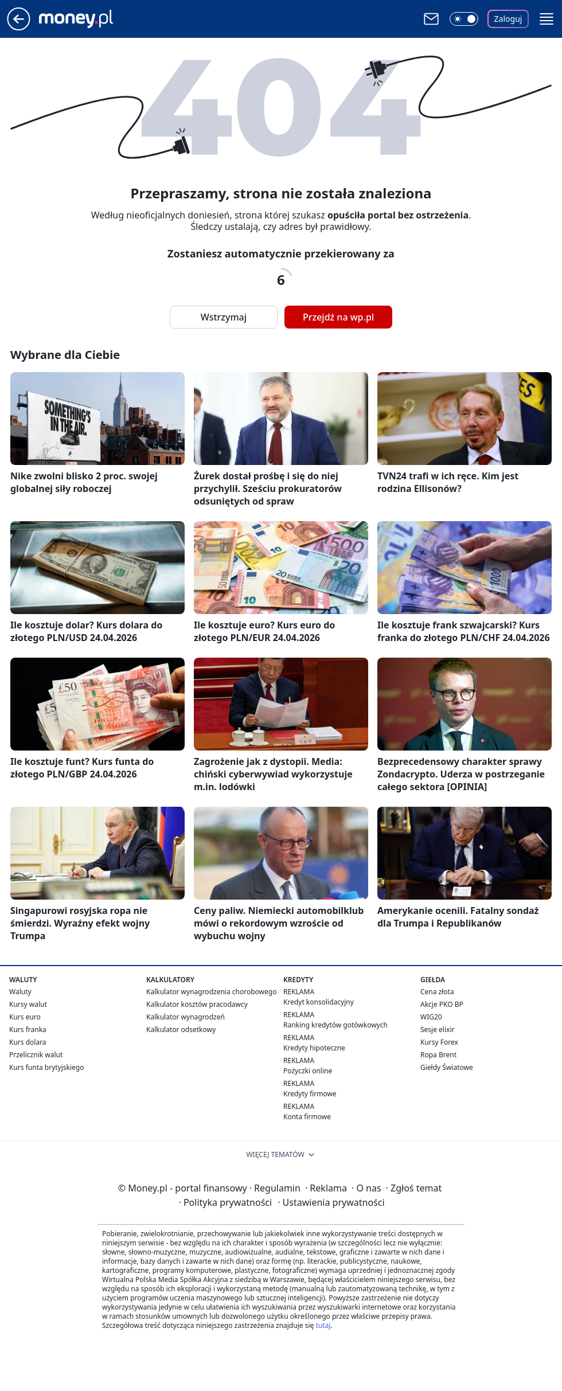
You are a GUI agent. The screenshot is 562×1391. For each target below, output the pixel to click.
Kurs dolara (27, 1042)
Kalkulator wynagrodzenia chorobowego (211, 992)
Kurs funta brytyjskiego (46, 1067)
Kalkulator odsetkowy (181, 1029)
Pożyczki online (307, 1071)
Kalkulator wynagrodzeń (185, 1017)
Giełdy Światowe (446, 1067)
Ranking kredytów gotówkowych (335, 1025)
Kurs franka (27, 1029)
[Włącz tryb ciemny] (464, 19)
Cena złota (437, 992)
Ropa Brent (438, 1055)
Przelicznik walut (36, 1055)
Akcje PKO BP (441, 1004)
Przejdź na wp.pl (338, 317)
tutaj (322, 1325)
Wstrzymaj (224, 317)
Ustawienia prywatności (331, 1202)
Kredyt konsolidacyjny (318, 1002)
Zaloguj (508, 18)
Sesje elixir (437, 1029)
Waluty (20, 992)
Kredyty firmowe (310, 1094)
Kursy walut (28, 1004)
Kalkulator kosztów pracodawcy (197, 1004)
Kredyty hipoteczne (314, 1048)
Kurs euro (25, 1017)
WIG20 (431, 1017)
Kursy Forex (439, 1042)
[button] (546, 19)
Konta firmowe (307, 1117)
